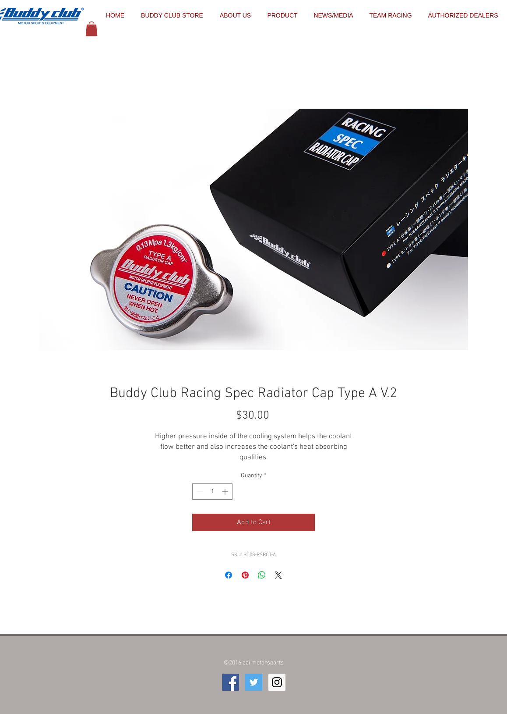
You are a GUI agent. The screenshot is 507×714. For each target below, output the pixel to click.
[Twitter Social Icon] (253, 682)
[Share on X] (278, 575)
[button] (91, 28)
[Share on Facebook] (228, 575)
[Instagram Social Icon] (276, 682)
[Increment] (225, 491)
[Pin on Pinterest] (245, 575)
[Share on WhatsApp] (262, 575)
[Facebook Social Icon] (230, 682)
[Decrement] (199, 491)
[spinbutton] (212, 491)
